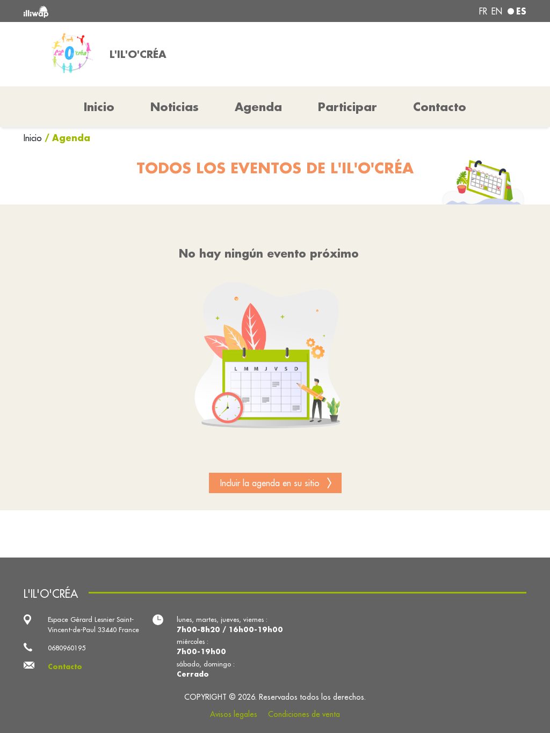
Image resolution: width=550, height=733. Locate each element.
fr (483, 11)
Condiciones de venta (304, 714)
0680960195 (66, 647)
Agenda (258, 106)
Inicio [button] (99, 106)
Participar (347, 106)
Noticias (174, 106)
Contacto (439, 106)
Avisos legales (233, 714)
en (496, 11)
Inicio (34, 138)
